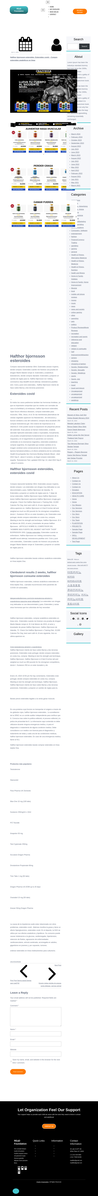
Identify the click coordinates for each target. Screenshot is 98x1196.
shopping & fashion (78, 364)
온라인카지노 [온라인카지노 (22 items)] (75, 590)
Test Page (76, 541)
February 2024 (76, 137)
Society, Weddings (78, 373)
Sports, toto (75, 379)
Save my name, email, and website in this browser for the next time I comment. (36, 1061)
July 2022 (75, 161)
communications (77, 228)
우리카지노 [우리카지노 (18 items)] (73, 594)
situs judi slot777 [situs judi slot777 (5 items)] (82, 565)
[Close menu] (48, 2)
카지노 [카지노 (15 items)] (84, 594)
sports (73, 376)
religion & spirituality (79, 349)
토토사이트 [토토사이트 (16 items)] (73, 603)
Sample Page (77, 529)
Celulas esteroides (33, 532)
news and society (77, 309)
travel (73, 385)
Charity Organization (42, 1182)
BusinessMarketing (78, 222)
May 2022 (75, 167)
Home (74, 499)
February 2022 (76, 173)
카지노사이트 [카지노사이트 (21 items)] (75, 599)
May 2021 (75, 183)
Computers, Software (79, 231)
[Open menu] (43, 10)
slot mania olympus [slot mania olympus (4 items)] (72, 568)
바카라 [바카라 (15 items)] (71, 576)
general (74, 252)
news (73, 306)
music (73, 303)
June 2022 (75, 164)
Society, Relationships (79, 367)
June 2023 (75, 152)
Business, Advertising (79, 206)
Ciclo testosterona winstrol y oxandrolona (26, 647)
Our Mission (76, 505)
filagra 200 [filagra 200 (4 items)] (70, 559)
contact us (49, 1126)
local (73, 291)
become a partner (80, 11)
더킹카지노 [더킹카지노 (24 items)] (74, 572)
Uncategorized (15, 961)
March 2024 (75, 134)
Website (13, 1050)
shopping (74, 361)
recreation (75, 334)
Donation (75, 490)
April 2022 (75, 170)
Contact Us (76, 481)
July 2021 (75, 179)
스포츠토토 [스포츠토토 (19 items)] (73, 585)
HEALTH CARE (78, 496)
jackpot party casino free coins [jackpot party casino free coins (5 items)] (77, 562)
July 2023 (75, 149)
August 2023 (76, 146)
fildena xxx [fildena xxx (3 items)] (76, 559)
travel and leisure (77, 388)
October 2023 (76, 140)
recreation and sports (79, 337)
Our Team (76, 520)
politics (73, 325)
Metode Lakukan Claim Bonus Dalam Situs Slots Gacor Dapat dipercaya (76, 427)
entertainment (76, 234)
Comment (14, 1006)
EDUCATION (77, 493)
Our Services (77, 508)
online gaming (76, 312)
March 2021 (75, 186)
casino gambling (77, 224)
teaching (74, 382)
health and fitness (78, 273)
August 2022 (76, 158)
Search (84, 46)
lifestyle (74, 288)
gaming (74, 249)
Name (13, 1029)
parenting (74, 318)
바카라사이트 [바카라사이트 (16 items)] (74, 581)
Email (13, 1039)
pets (72, 321)
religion (74, 346)
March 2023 (75, 155)
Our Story (75, 514)
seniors (74, 358)
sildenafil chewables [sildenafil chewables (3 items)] (71, 565)
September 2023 (77, 143)
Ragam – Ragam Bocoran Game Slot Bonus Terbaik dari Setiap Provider (77, 455)
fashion (74, 237)
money (73, 300)
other (73, 315)
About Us (75, 478)
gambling (74, 246)
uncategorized (76, 394)
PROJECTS (76, 526)
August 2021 (76, 176)
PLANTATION (77, 523)
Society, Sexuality (78, 370)
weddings (74, 400)
